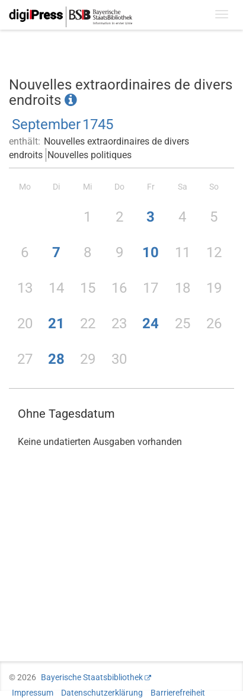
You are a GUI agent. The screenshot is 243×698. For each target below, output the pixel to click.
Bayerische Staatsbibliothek (92, 677)
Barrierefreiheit (178, 692)
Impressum (32, 692)
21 (56, 323)
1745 (97, 124)
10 (150, 252)
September (46, 124)
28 (56, 359)
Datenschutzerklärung (102, 692)
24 (150, 323)
